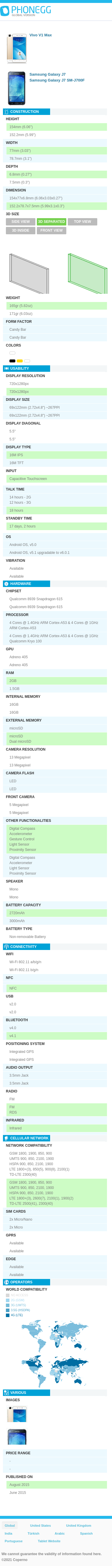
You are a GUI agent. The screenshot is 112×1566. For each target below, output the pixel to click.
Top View (82, 222)
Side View (20, 222)
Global (10, 1525)
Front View (51, 230)
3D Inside (20, 230)
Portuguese (14, 1541)
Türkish (33, 1533)
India (8, 1533)
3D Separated (51, 222)
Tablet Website (49, 1541)
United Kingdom (78, 1525)
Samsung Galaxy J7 (47, 74)
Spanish (86, 1533)
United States (40, 1525)
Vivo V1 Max (40, 35)
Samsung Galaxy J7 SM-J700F (57, 80)
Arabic (60, 1533)
